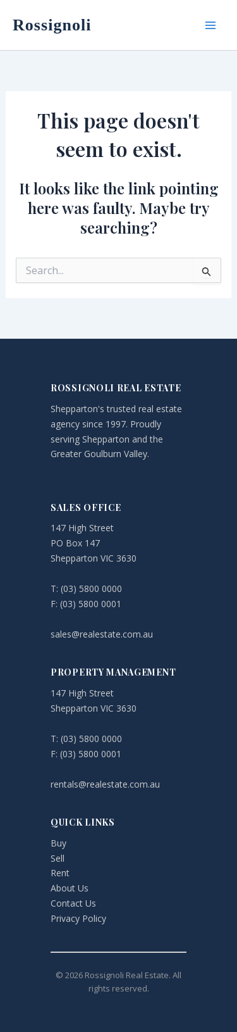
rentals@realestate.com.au (105, 784)
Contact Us (73, 903)
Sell (57, 858)
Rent (60, 873)
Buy (58, 843)
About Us (69, 888)
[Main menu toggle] (210, 25)
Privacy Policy (78, 918)
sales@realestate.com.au (102, 634)
